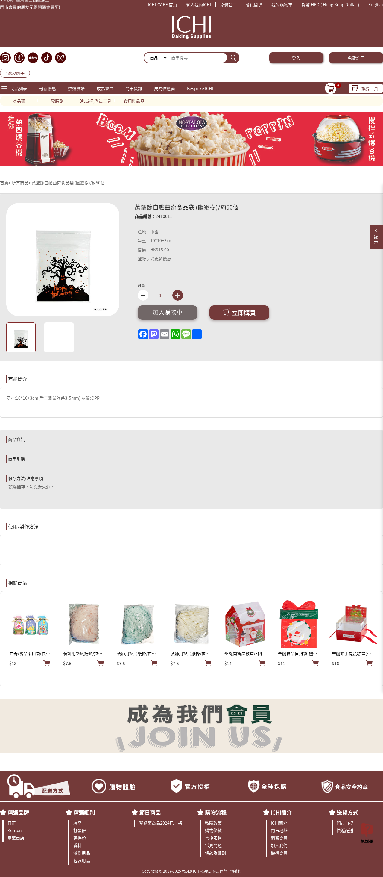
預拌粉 (79, 838)
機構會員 (279, 853)
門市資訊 (133, 88)
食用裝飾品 (134, 101)
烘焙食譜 (76, 88)
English (375, 4)
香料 (77, 845)
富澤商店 (15, 838)
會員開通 (254, 4)
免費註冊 (228, 4)
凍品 (77, 823)
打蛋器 (79, 830)
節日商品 (150, 812)
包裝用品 (81, 860)
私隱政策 (213, 823)
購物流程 (216, 812)
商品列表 (18, 88)
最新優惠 (47, 88)
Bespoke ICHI (200, 88)
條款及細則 (215, 853)
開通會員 (279, 838)
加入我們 (279, 845)
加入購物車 (168, 312)
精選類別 (84, 812)
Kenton (14, 830)
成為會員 (105, 88)
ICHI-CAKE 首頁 (162, 4)
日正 (11, 823)
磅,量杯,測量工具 (95, 101)
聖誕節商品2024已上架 (160, 823)
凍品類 (19, 101)
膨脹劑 (57, 101)
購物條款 (213, 830)
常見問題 (213, 845)
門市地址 (279, 830)
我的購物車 (281, 4)
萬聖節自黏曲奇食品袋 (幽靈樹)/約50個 (68, 183)
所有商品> (21, 183)
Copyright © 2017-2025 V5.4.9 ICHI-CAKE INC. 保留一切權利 (191, 870)
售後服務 (213, 838)
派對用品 (81, 853)
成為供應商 (164, 88)
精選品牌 (18, 812)
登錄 (142, 258)
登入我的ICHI (198, 4)
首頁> (6, 183)
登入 (296, 58)
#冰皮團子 (15, 73)
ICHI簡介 (281, 812)
